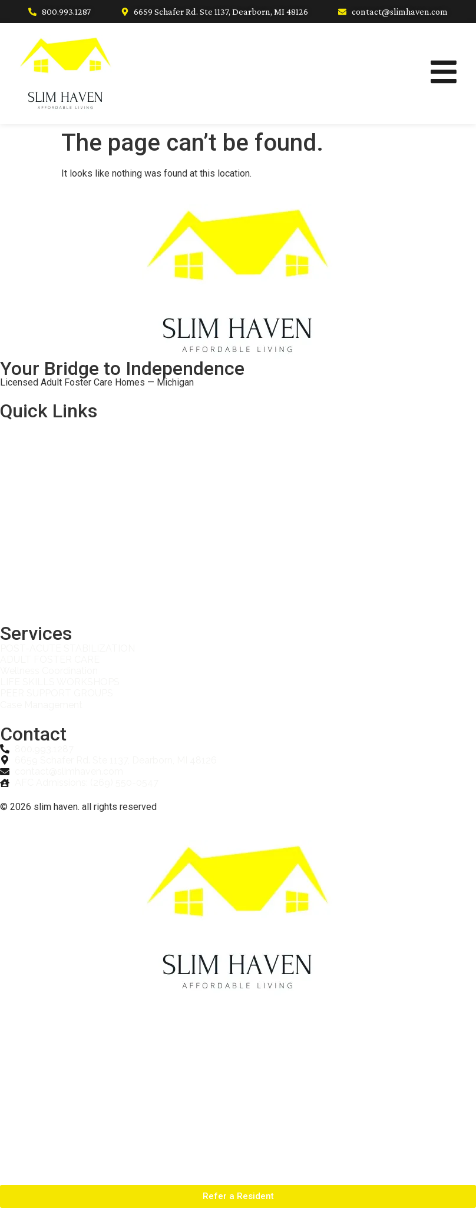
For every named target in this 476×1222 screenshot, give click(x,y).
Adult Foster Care (51, 569)
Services (31, 487)
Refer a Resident (49, 514)
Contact (29, 596)
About (25, 460)
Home (25, 433)
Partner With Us (46, 541)
